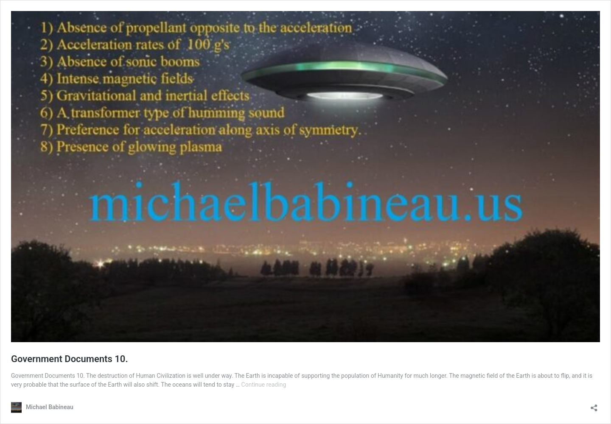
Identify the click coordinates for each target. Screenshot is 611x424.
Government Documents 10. (69, 359)
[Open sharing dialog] (594, 405)
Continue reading (263, 384)
